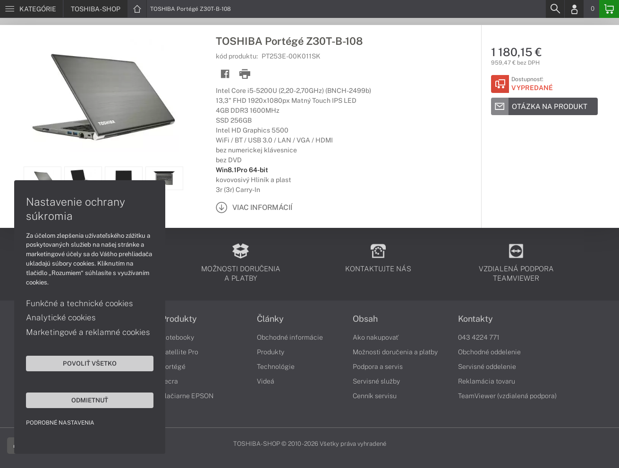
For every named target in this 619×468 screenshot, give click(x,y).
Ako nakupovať (376, 337)
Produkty (179, 319)
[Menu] (31, 9)
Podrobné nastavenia (60, 422)
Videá (265, 381)
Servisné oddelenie (487, 366)
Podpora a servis (378, 366)
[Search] (554, 9)
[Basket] (609, 9)
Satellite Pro (179, 352)
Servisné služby (376, 381)
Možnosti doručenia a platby (395, 352)
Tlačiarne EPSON (187, 396)
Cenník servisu (375, 396)
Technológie (276, 366)
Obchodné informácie (290, 337)
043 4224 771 (479, 337)
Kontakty (475, 319)
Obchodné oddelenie (489, 352)
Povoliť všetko (90, 363)
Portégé (173, 366)
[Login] (574, 9)
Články (270, 319)
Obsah (365, 319)
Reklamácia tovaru (486, 381)
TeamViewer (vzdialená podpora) (507, 396)
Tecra (169, 381)
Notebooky (177, 337)
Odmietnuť (89, 400)
